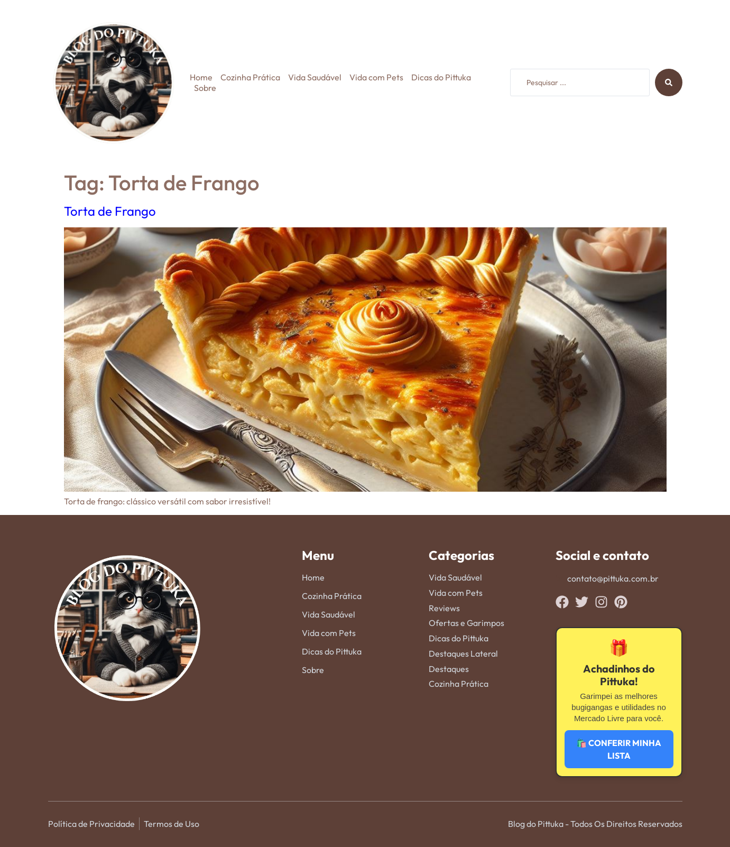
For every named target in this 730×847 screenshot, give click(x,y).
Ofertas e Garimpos (466, 623)
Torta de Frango (110, 211)
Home (201, 77)
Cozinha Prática (250, 77)
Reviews (444, 608)
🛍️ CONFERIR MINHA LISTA (618, 749)
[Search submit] (668, 82)
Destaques (449, 669)
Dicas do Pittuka (441, 77)
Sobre (205, 87)
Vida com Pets (376, 77)
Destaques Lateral (463, 653)
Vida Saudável (314, 77)
